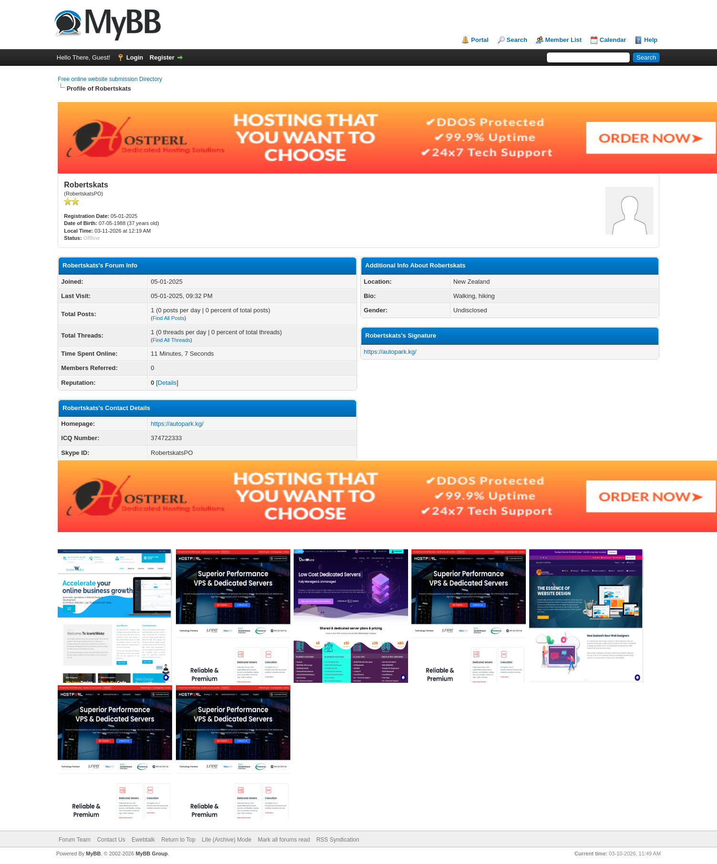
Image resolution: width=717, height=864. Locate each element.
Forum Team (75, 839)
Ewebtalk (143, 839)
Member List (563, 39)
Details (167, 382)
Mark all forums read (284, 839)
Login (134, 57)
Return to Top (178, 839)
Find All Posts (168, 318)
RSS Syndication (337, 839)
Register (162, 57)
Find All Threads (171, 340)
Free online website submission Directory (110, 79)
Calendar (613, 39)
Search (517, 39)
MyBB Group (151, 853)
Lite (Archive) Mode (226, 839)
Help (650, 39)
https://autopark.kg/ (177, 423)
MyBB (93, 853)
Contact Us (111, 839)
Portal (480, 39)
